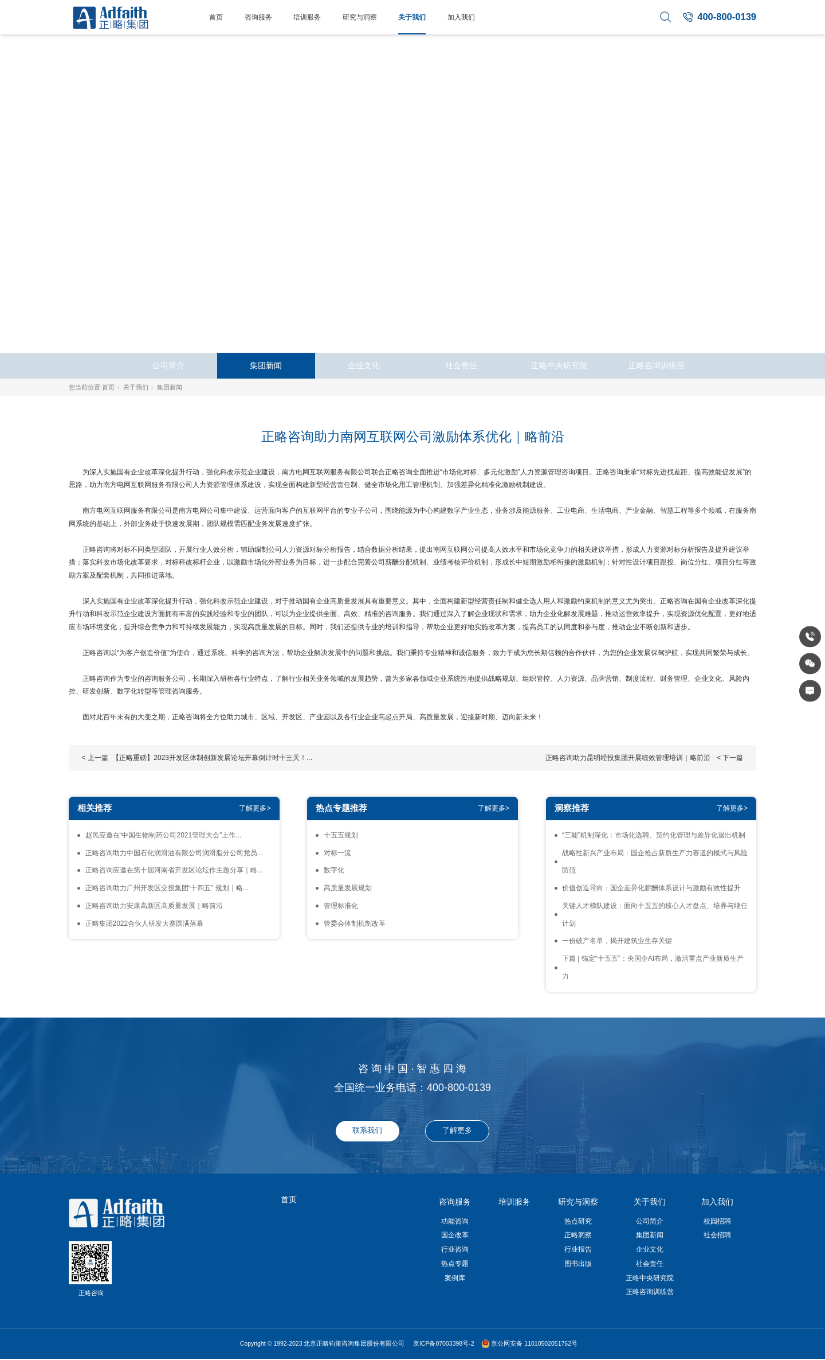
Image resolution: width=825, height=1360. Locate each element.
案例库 (455, 1278)
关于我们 (412, 17)
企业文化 (364, 365)
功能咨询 (455, 1221)
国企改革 (455, 1235)
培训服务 (307, 17)
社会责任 (461, 365)
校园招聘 (717, 1221)
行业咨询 (455, 1249)
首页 (216, 17)
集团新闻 (266, 365)
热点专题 (455, 1264)
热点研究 (578, 1221)
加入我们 (461, 17)
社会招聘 (717, 1235)
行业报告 (578, 1249)
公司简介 (168, 365)
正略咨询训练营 (656, 365)
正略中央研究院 (559, 365)
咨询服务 (258, 17)
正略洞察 (578, 1235)
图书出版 (578, 1264)
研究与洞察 (360, 17)
